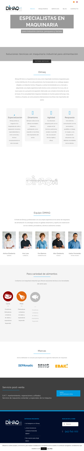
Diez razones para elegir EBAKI (32, 439)
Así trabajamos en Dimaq (32, 423)
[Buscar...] (70, 424)
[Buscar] (64, 424)
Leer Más (49, 448)
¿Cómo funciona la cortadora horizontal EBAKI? (31, 430)
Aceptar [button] (44, 448)
